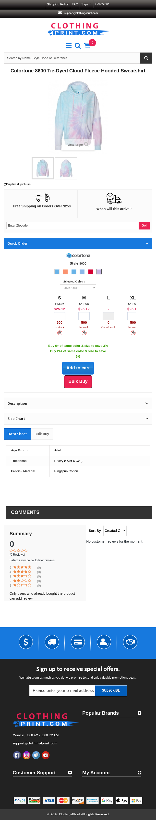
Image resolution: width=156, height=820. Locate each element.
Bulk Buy (42, 433)
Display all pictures (17, 184)
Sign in (86, 4)
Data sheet (17, 433)
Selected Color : (74, 281)
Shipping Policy (58, 4)
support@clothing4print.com (81, 13)
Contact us (102, 4)
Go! (144, 225)
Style (74, 263)
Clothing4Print (69, 814)
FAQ (75, 4)
